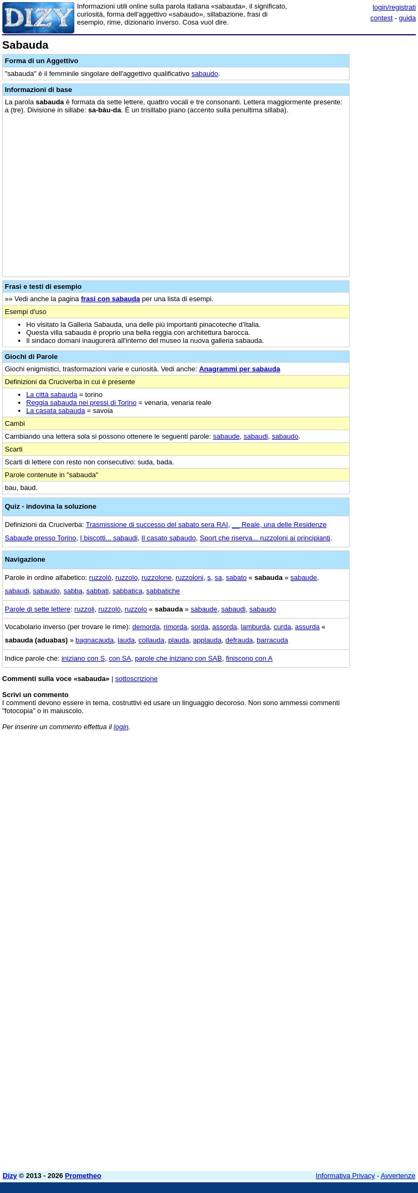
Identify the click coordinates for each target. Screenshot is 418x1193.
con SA (120, 658)
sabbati (98, 591)
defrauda (239, 640)
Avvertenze (398, 1176)
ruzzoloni (189, 577)
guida (407, 18)
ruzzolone (157, 577)
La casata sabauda (55, 411)
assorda (224, 627)
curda (282, 627)
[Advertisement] (336, 806)
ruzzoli (84, 609)
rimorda (175, 627)
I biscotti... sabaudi (109, 538)
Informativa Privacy (345, 1176)
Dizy (10, 1176)
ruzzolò (100, 577)
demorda (145, 627)
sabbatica (128, 591)
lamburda (255, 627)
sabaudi (256, 436)
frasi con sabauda (110, 299)
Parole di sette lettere (38, 609)
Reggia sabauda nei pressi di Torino (81, 403)
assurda (307, 627)
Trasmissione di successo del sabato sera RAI (157, 525)
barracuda (272, 640)
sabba (73, 591)
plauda (178, 640)
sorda (199, 627)
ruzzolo (126, 577)
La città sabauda (51, 395)
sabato (236, 577)
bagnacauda (94, 640)
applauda (207, 640)
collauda (151, 640)
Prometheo (83, 1176)
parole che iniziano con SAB (178, 658)
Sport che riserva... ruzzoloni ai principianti (265, 538)
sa (218, 577)
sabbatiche (163, 591)
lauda (126, 640)
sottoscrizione (136, 679)
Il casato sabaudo (169, 538)
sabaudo (204, 74)
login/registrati (394, 7)
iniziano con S (83, 658)
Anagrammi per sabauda (239, 369)
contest (381, 18)
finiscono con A (249, 658)
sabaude (226, 436)
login (121, 727)
